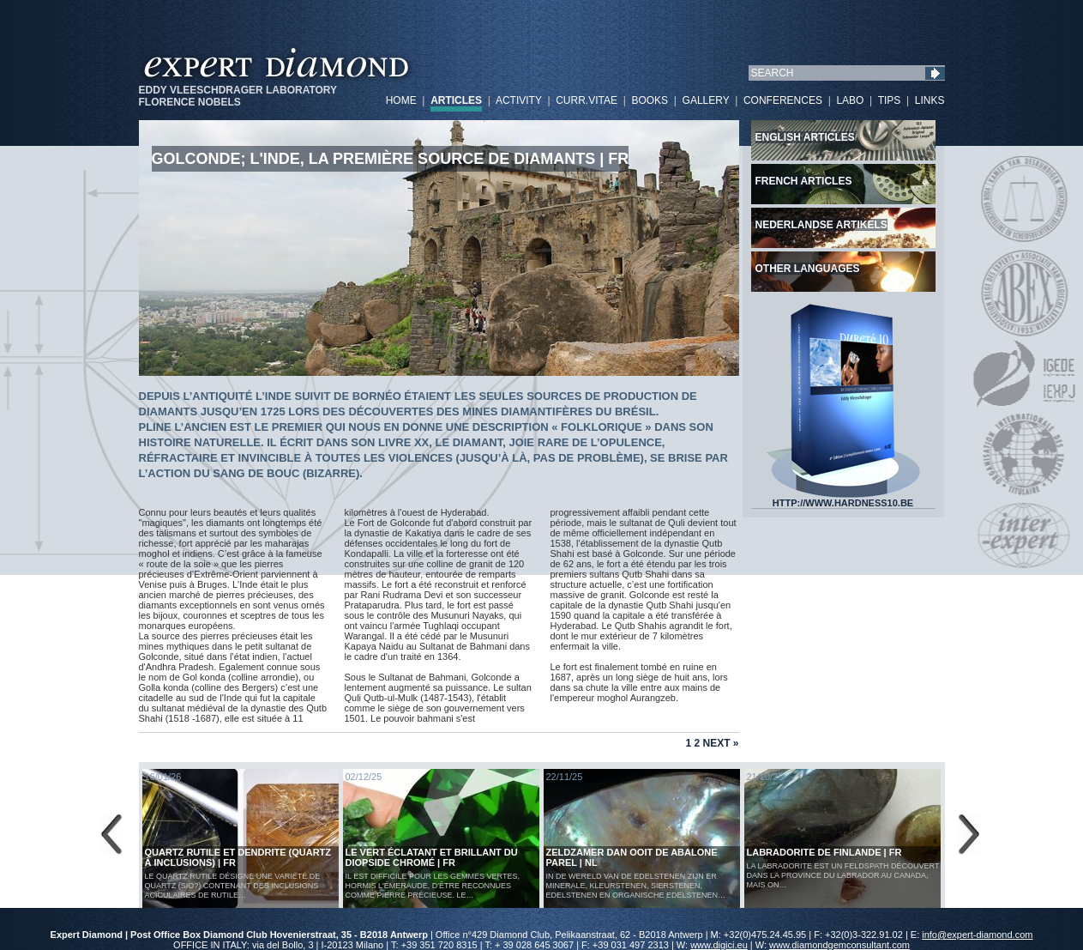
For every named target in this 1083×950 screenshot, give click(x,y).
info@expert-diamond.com (977, 934)
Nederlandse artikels (821, 225)
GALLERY (706, 100)
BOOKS (649, 100)
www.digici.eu (719, 945)
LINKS (930, 100)
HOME (401, 100)
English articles (805, 137)
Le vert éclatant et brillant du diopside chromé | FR (432, 857)
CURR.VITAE (586, 100)
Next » (720, 743)
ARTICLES (456, 100)
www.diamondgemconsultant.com (839, 945)
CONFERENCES (782, 100)
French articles (803, 181)
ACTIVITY (519, 100)
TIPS (889, 100)
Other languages (807, 269)
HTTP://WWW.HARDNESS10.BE (843, 498)
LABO (849, 100)
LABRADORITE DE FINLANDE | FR (824, 852)
